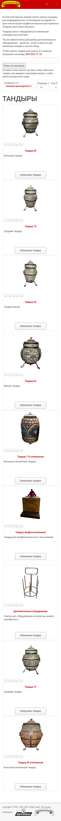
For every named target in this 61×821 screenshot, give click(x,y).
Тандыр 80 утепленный (30, 762)
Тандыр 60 (30, 302)
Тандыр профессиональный (30, 532)
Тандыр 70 (30, 226)
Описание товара (30, 174)
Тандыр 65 (30, 381)
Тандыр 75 (30, 687)
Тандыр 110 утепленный (30, 456)
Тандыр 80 (30, 150)
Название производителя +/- (19, 86)
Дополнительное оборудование (30, 611)
